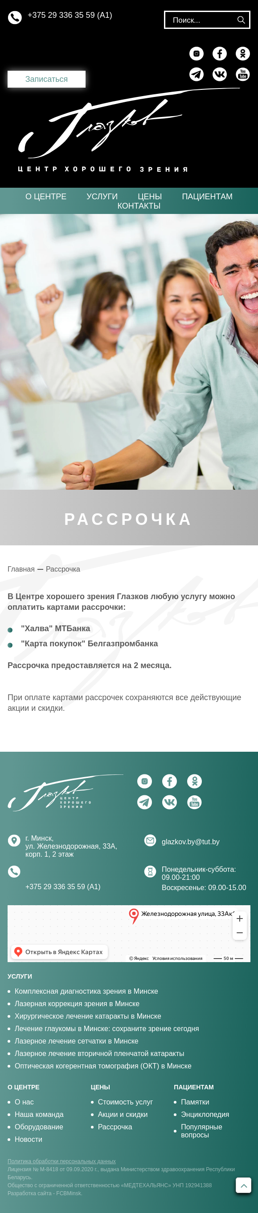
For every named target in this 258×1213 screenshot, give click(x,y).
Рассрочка (63, 569)
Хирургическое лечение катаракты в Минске (88, 1016)
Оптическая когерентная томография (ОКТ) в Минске (103, 1066)
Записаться (46, 79)
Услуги (102, 196)
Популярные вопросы (201, 1131)
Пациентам (207, 196)
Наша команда (39, 1114)
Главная (21, 569)
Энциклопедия (205, 1114)
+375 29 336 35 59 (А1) (70, 15)
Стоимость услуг (125, 1102)
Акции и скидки (123, 1114)
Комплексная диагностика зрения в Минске (86, 991)
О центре (45, 196)
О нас (24, 1102)
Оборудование (39, 1127)
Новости (28, 1139)
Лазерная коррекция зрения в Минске (77, 1003)
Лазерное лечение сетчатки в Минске (77, 1041)
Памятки (195, 1102)
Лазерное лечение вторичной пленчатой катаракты (99, 1053)
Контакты (138, 205)
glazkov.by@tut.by (191, 842)
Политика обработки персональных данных (62, 1161)
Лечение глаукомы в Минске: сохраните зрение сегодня (107, 1028)
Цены (150, 196)
